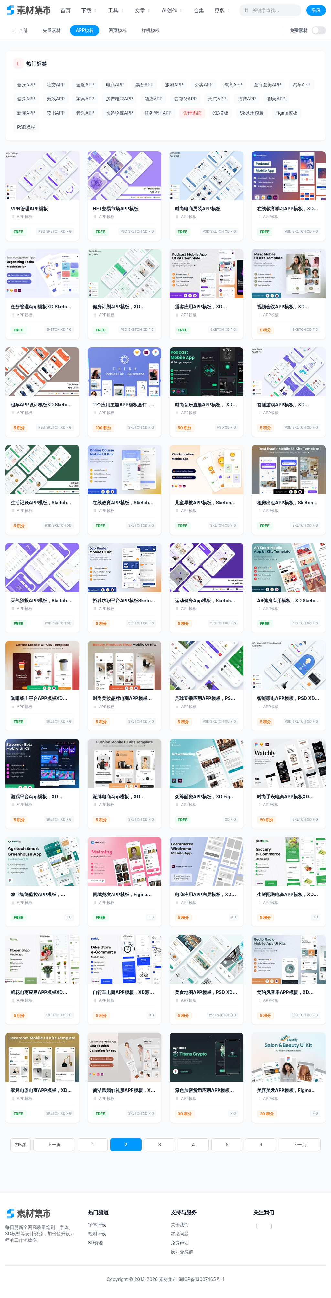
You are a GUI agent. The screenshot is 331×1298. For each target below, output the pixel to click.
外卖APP (204, 84)
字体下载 (97, 1224)
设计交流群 (182, 1251)
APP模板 (85, 30)
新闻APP (26, 113)
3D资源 (95, 1242)
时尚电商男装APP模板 (197, 208)
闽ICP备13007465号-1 (201, 1279)
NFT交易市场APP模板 (115, 208)
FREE (18, 231)
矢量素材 (52, 30)
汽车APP (302, 84)
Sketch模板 (251, 113)
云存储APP (185, 98)
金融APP (85, 84)
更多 (222, 10)
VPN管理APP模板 (29, 208)
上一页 (118, 1144)
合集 (199, 10)
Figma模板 (286, 113)
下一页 (235, 1144)
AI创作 (172, 10)
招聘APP (247, 98)
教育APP (233, 84)
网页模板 (118, 30)
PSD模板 (26, 127)
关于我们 (180, 1224)
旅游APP (174, 84)
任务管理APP (158, 113)
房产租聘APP (119, 98)
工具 (116, 10)
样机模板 (151, 30)
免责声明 (180, 1242)
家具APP (85, 98)
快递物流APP (119, 113)
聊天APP (276, 98)
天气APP (217, 98)
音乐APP (85, 113)
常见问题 (180, 1233)
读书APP (56, 113)
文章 (143, 10)
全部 (19, 30)
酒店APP (153, 98)
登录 (316, 10)
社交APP (56, 84)
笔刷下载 (97, 1233)
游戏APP (56, 98)
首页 (65, 10)
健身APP (26, 84)
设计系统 (192, 113)
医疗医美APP (267, 84)
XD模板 (221, 113)
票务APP (144, 84)
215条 (95, 1144)
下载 (89, 10)
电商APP (115, 84)
